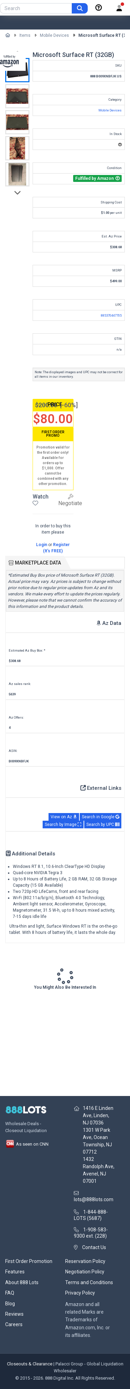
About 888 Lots (21, 1282)
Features (15, 1271)
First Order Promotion (28, 1261)
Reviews (14, 1314)
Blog (10, 1303)
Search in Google (100, 816)
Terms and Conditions (89, 1282)
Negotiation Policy (84, 1271)
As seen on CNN (27, 1144)
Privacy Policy (80, 1293)
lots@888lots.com (93, 1199)
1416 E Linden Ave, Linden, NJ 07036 (98, 1115)
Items (25, 35)
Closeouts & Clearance (29, 1363)
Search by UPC (102, 824)
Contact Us (94, 1247)
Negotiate (70, 500)
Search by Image (63, 824)
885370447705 (111, 315)
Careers (14, 1324)
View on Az (64, 816)
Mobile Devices (54, 35)
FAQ (9, 1293)
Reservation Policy (85, 1261)
